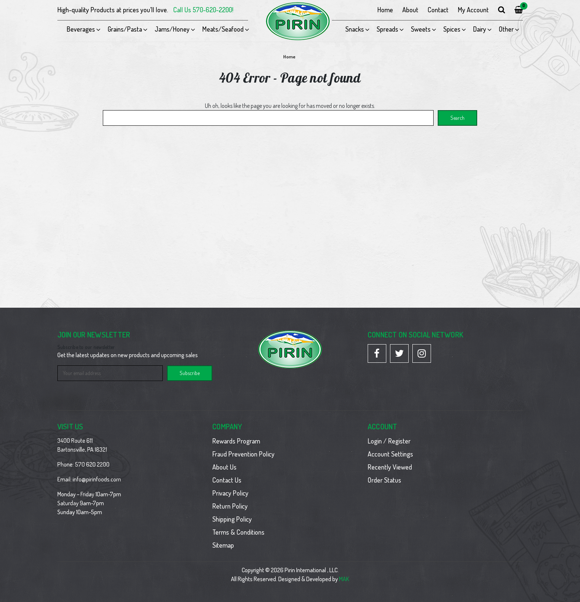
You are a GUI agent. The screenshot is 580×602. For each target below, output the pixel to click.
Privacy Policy (230, 493)
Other (506, 29)
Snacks (354, 29)
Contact (438, 10)
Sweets (421, 29)
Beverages (81, 29)
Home (385, 10)
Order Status (384, 480)
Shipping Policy (232, 519)
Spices (451, 29)
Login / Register (389, 441)
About (410, 10)
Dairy (479, 29)
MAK (344, 579)
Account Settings (390, 454)
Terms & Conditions (238, 532)
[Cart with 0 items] (518, 10)
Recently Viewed (390, 467)
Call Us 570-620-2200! (203, 10)
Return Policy (230, 506)
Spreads (387, 29)
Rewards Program (236, 441)
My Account (473, 10)
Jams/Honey (172, 29)
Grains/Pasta (125, 29)
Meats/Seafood (223, 29)
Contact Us (226, 480)
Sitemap (223, 545)
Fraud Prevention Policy (243, 454)
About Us (224, 467)
